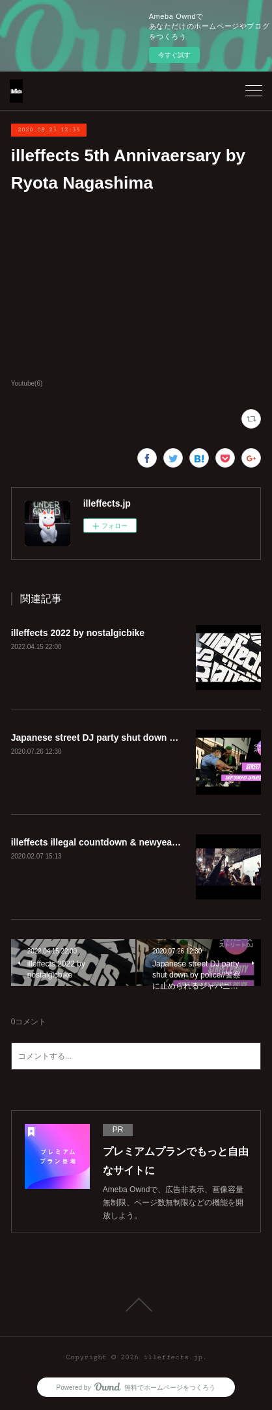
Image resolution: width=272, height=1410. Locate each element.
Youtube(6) (27, 383)
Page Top (136, 1304)
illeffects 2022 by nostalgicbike (77, 633)
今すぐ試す (174, 55)
